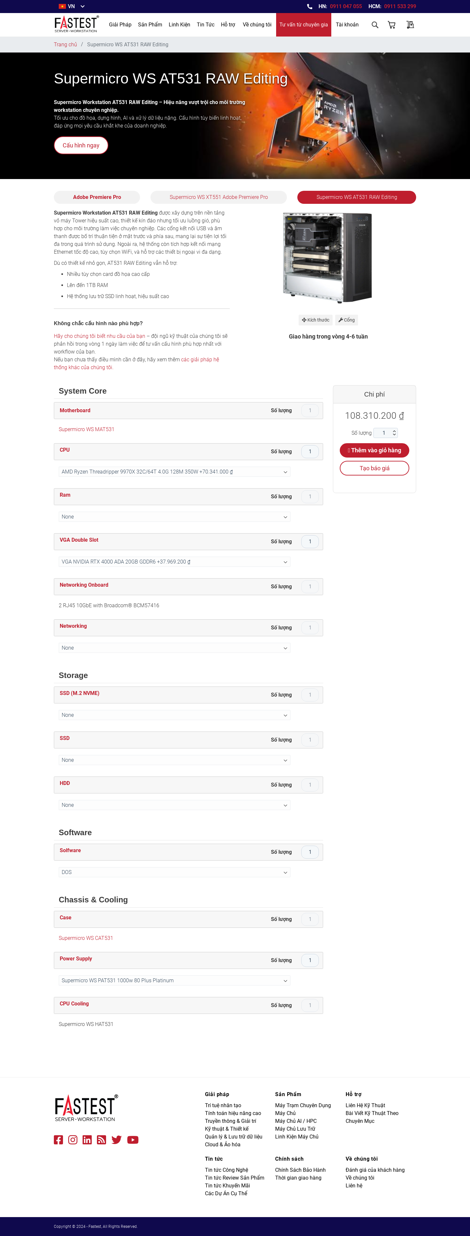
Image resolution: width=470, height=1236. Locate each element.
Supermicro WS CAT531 (86, 938)
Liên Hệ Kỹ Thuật (365, 1105)
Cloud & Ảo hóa (223, 1144)
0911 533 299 (400, 6)
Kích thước (315, 320)
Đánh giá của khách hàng (375, 1170)
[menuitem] (120, 25)
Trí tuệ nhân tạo (223, 1105)
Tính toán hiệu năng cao (233, 1113)
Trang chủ (65, 44)
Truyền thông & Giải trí (230, 1121)
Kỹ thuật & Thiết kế (226, 1129)
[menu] (162, 25)
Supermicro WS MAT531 (87, 429)
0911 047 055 (346, 6)
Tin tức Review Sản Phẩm (234, 1178)
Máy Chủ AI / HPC (296, 1121)
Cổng (346, 320)
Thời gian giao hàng (298, 1178)
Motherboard (75, 410)
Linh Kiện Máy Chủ (297, 1137)
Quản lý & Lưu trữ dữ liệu (233, 1137)
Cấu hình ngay (81, 145)
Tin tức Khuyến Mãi (227, 1186)
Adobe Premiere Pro (97, 197)
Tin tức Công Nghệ (226, 1170)
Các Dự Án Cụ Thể (226, 1193)
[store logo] (77, 25)
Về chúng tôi (257, 25)
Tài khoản (347, 25)
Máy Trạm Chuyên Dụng (303, 1105)
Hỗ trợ (228, 25)
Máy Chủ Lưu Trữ (295, 1129)
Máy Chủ (285, 1113)
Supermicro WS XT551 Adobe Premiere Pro (219, 197)
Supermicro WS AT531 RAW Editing (357, 197)
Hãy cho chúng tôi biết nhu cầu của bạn (99, 336)
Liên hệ (354, 1186)
